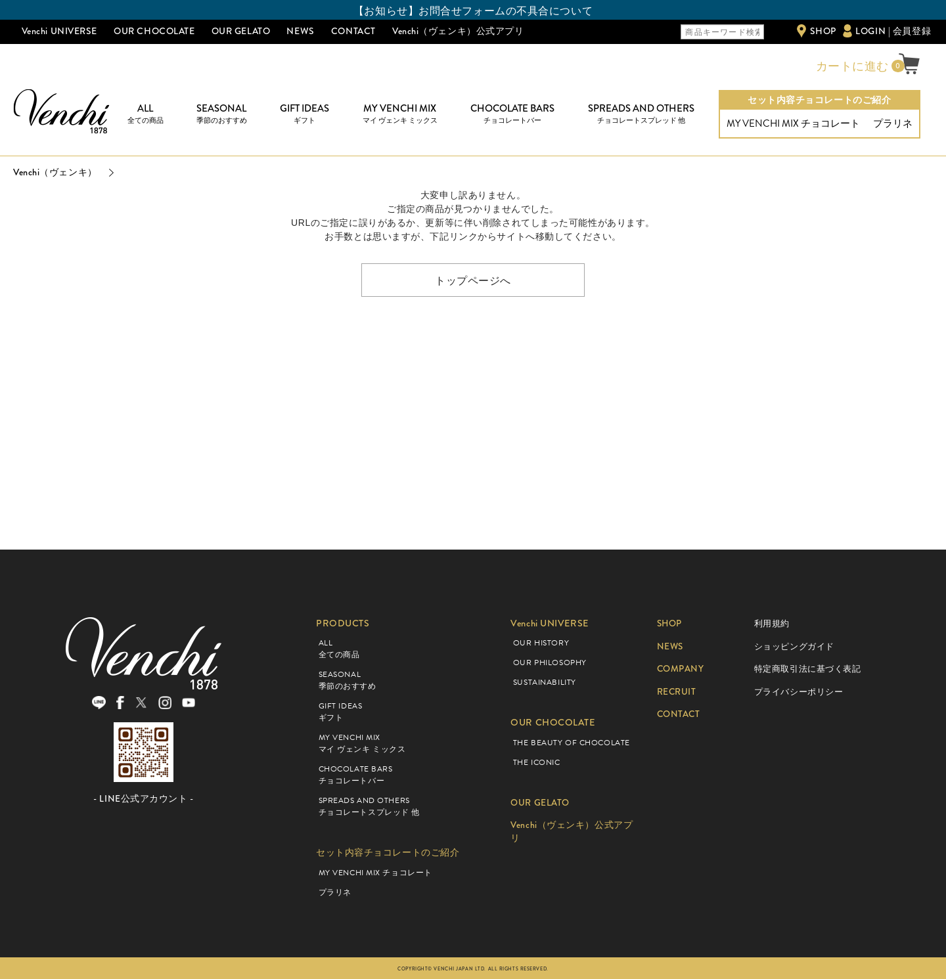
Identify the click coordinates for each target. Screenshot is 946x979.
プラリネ (892, 123)
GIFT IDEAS (304, 114)
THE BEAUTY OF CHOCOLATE (571, 743)
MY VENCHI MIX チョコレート (793, 123)
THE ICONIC (536, 762)
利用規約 (772, 623)
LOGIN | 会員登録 (893, 30)
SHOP (823, 30)
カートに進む (851, 66)
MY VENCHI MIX (400, 114)
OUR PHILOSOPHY (550, 662)
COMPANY (682, 669)
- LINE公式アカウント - (143, 802)
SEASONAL (221, 114)
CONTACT (353, 30)
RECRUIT (677, 692)
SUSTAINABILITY (544, 682)
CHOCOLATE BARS (512, 114)
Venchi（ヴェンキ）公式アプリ (458, 30)
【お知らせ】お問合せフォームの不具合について (473, 10)
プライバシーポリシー (799, 692)
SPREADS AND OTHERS (641, 114)
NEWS (300, 30)
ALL (145, 114)
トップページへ (473, 280)
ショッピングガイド (794, 646)
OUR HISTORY (541, 643)
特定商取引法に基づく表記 (807, 669)
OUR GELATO (241, 30)
